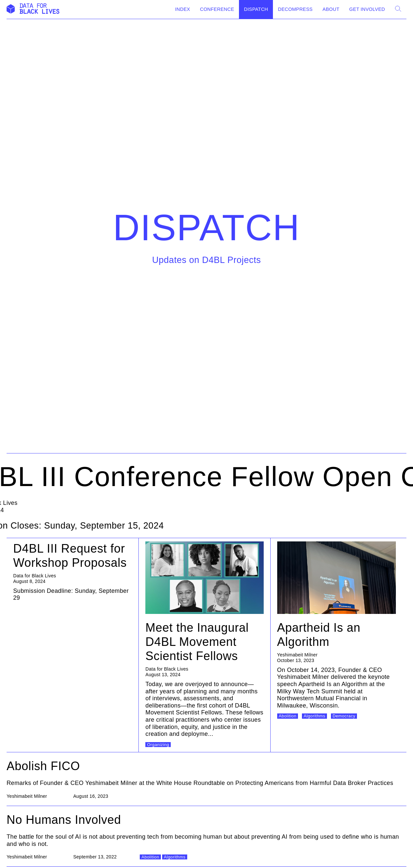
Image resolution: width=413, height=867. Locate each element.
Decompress (295, 9)
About (331, 9)
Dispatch (256, 9)
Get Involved (367, 9)
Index (182, 9)
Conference (217, 9)
